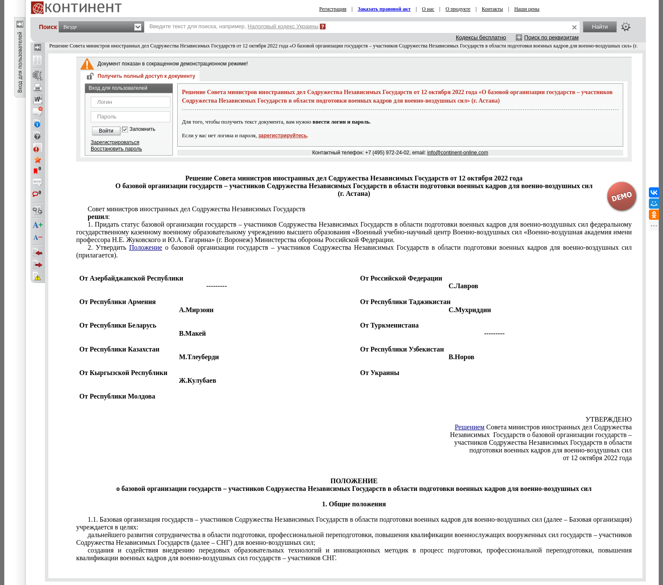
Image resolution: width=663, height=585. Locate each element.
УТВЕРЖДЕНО (609, 419)
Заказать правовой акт (384, 9)
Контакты (492, 9)
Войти (106, 131)
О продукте (458, 9)
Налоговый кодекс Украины (283, 26)
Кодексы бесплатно (481, 37)
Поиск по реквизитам (551, 37)
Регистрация (333, 9)
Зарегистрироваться (115, 142)
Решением (470, 427)
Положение (145, 247)
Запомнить (142, 129)
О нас (428, 9)
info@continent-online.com (457, 153)
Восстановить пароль (116, 149)
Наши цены (526, 9)
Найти (600, 27)
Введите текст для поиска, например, (233, 26)
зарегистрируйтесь (283, 136)
